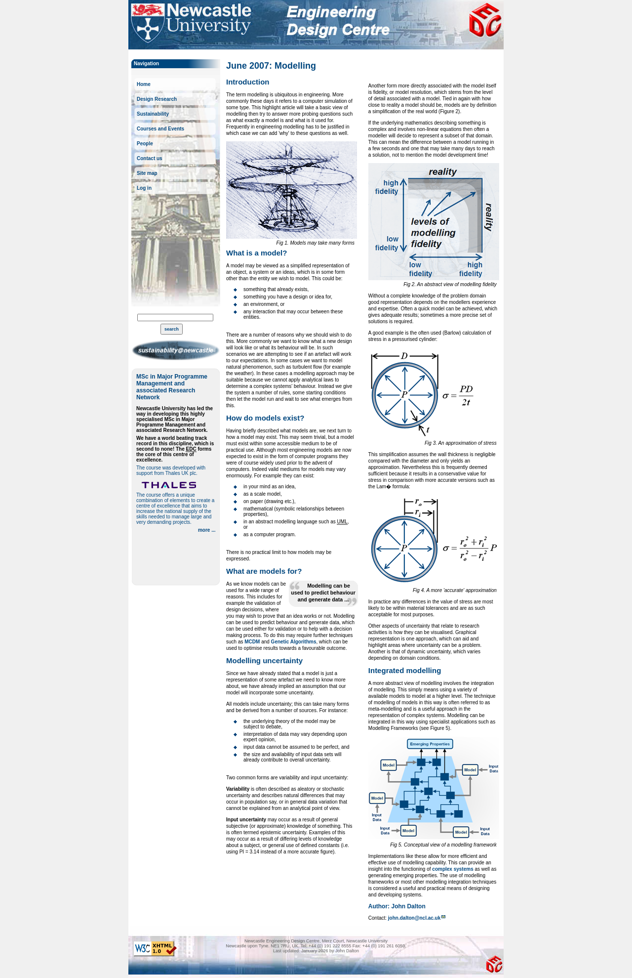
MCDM (252, 641)
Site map (147, 173)
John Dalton (408, 906)
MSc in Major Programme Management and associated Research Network (171, 387)
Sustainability (153, 114)
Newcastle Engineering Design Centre (485, 20)
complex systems (452, 869)
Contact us (149, 158)
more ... (207, 530)
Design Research (157, 99)
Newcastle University (191, 22)
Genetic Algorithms (293, 641)
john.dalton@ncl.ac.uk (414, 918)
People (145, 143)
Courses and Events (160, 128)
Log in (144, 188)
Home (144, 84)
